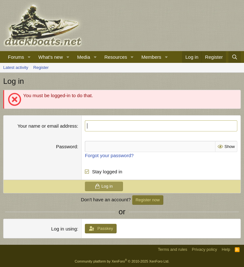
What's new (50, 57)
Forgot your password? (109, 155)
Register (41, 67)
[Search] (234, 57)
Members (151, 57)
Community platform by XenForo (122, 261)
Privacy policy (204, 249)
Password (66, 146)
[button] (29, 57)
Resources (115, 57)
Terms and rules (172, 249)
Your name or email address (47, 126)
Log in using (64, 228)
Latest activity (15, 67)
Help (226, 249)
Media (83, 57)
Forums (16, 57)
